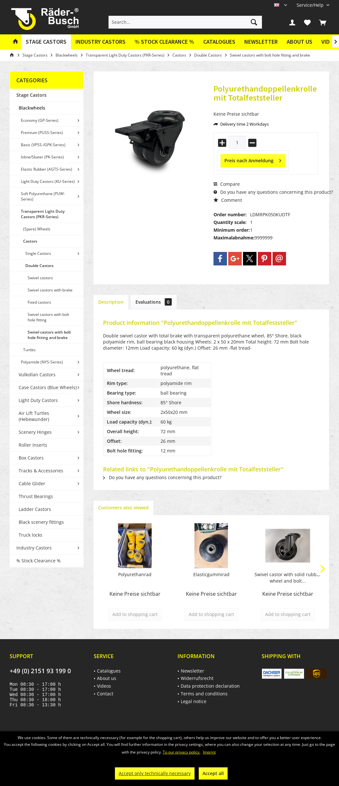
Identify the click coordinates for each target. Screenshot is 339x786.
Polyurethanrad (135, 574)
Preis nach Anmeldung (252, 160)
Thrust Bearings (36, 496)
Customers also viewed (123, 508)
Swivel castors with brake (50, 290)
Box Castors (31, 458)
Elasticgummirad (211, 574)
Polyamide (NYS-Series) (42, 362)
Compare (226, 184)
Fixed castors (39, 302)
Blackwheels (32, 108)
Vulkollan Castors (37, 374)
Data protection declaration (210, 686)
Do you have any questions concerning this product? (273, 192)
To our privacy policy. (181, 752)
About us (299, 41)
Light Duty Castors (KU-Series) (48, 181)
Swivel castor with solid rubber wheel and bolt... (288, 577)
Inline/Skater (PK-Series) (42, 157)
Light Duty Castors (38, 400)
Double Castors (39, 265)
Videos (104, 686)
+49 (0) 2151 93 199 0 (40, 671)
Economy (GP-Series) (39, 120)
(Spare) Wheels (36, 229)
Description (111, 302)
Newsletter (261, 41)
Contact (105, 694)
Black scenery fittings (41, 522)
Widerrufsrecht (197, 678)
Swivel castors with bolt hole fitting (48, 317)
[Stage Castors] (46, 41)
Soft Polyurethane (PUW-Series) (43, 196)
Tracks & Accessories (41, 471)
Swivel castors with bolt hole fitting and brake (49, 334)
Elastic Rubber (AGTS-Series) (46, 169)
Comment (227, 200)
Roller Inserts (33, 445)
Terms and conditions (204, 694)
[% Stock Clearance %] (164, 41)
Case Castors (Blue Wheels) (48, 387)
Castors (30, 241)
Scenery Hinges (35, 432)
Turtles (29, 350)
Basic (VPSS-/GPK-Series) (43, 144)
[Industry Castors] (100, 41)
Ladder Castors (35, 509)
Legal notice (193, 701)
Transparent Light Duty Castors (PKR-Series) (43, 214)
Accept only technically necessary (155, 773)
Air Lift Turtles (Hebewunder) (34, 416)
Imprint (209, 752)
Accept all (213, 773)
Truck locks (30, 535)
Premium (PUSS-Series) (42, 132)
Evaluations (153, 302)
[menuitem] (310, 5)
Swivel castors (40, 278)
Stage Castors (31, 95)
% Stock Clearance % (38, 561)
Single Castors (38, 253)
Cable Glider (32, 483)
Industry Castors (34, 548)
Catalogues (219, 41)
